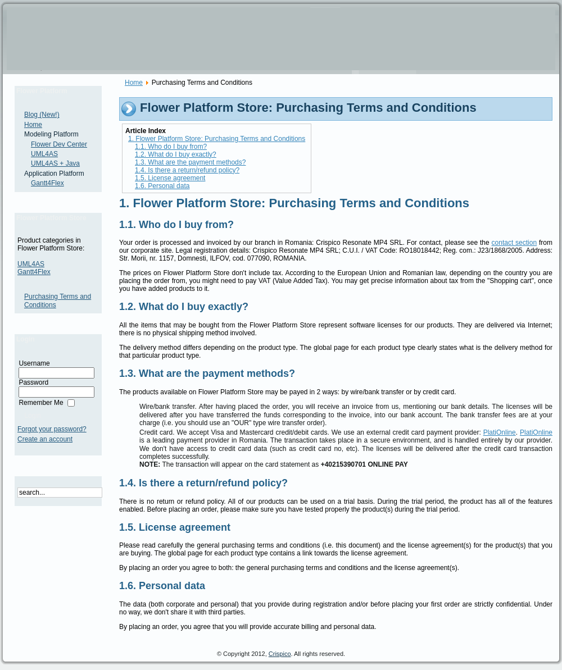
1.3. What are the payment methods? (190, 162)
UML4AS (30, 264)
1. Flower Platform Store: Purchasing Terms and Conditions (216, 139)
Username (34, 363)
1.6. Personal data (162, 186)
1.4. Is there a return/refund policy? (187, 170)
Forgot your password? (52, 429)
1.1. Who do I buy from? (171, 147)
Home (134, 82)
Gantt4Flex (34, 272)
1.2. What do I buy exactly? (175, 154)
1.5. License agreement (170, 178)
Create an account (44, 439)
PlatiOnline (499, 432)
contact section (514, 243)
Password (33, 382)
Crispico (280, 653)
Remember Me (41, 402)
